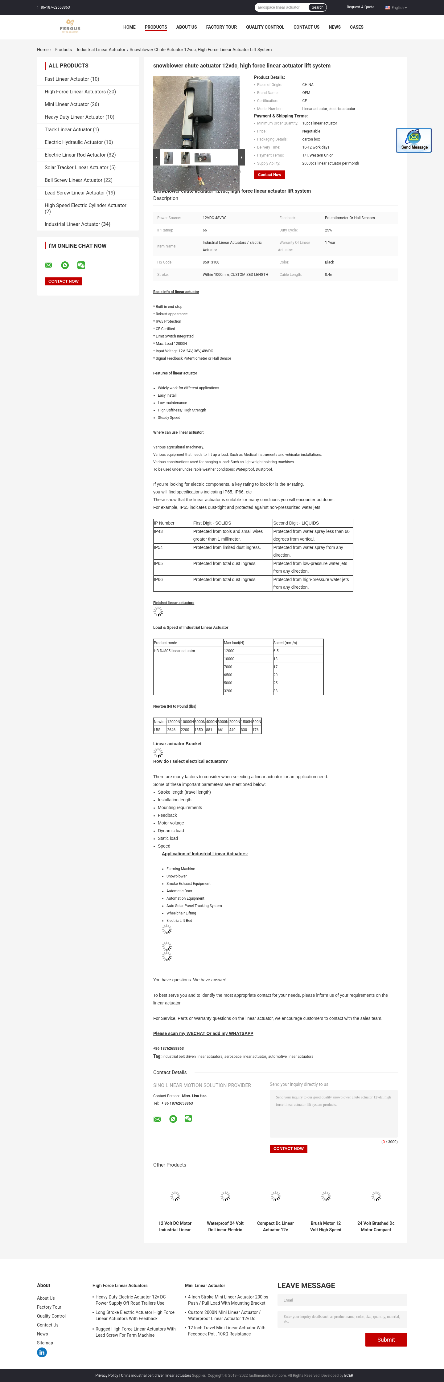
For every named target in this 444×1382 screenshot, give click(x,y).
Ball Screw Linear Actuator (73, 180)
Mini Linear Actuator (67, 104)
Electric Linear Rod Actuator (75, 155)
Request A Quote (360, 7)
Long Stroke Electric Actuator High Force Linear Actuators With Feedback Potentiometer (135, 1316)
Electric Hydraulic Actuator (74, 142)
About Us (186, 27)
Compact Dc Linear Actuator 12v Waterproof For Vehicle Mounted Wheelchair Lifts (275, 1227)
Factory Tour (221, 27)
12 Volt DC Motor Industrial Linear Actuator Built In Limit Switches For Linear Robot (175, 1227)
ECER (348, 1375)
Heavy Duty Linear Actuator (74, 117)
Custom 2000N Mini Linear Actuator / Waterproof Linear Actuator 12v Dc (224, 1315)
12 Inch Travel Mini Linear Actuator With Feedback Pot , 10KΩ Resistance (226, 1330)
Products (156, 27)
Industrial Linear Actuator (101, 49)
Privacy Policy (107, 1375)
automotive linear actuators (290, 1056)
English (399, 7)
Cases (357, 27)
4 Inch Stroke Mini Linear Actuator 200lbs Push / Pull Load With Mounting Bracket (228, 1300)
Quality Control (265, 27)
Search (317, 7)
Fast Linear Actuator (67, 79)
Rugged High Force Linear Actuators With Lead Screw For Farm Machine (136, 1332)
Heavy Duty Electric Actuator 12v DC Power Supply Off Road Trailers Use (131, 1300)
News (335, 27)
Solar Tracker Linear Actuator (76, 167)
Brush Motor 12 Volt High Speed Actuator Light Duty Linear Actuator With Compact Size (325, 1227)
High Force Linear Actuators (75, 92)
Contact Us (306, 27)
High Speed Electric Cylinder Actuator (85, 205)
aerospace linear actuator (245, 1056)
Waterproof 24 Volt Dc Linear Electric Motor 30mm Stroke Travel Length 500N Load (225, 1227)
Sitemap (45, 1342)
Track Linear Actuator (68, 130)
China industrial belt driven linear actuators (156, 1375)
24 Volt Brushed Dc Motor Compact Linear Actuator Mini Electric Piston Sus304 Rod (375, 1227)
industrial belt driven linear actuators (192, 1056)
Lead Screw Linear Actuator (75, 193)
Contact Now (269, 174)
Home (129, 27)
